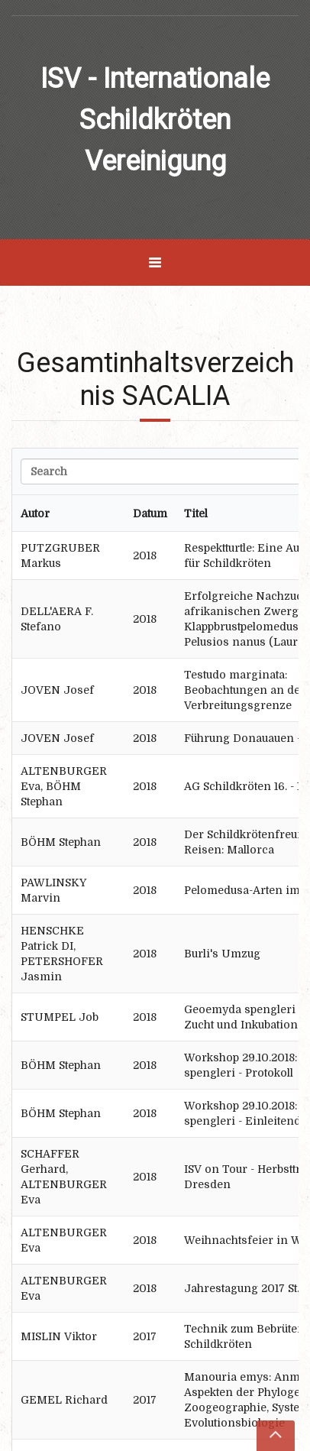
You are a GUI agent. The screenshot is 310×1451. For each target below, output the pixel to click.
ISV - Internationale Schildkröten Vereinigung (155, 120)
